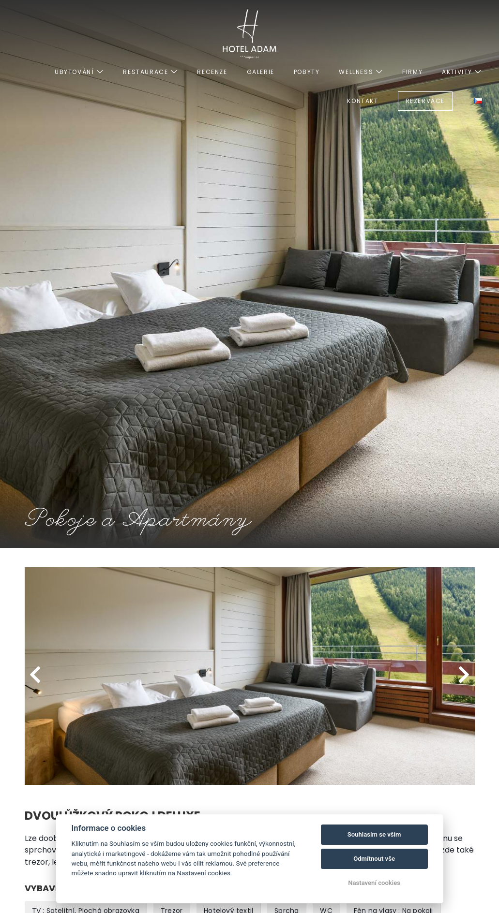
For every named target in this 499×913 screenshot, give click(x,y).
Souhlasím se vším (374, 834)
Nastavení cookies (374, 882)
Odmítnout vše (374, 858)
